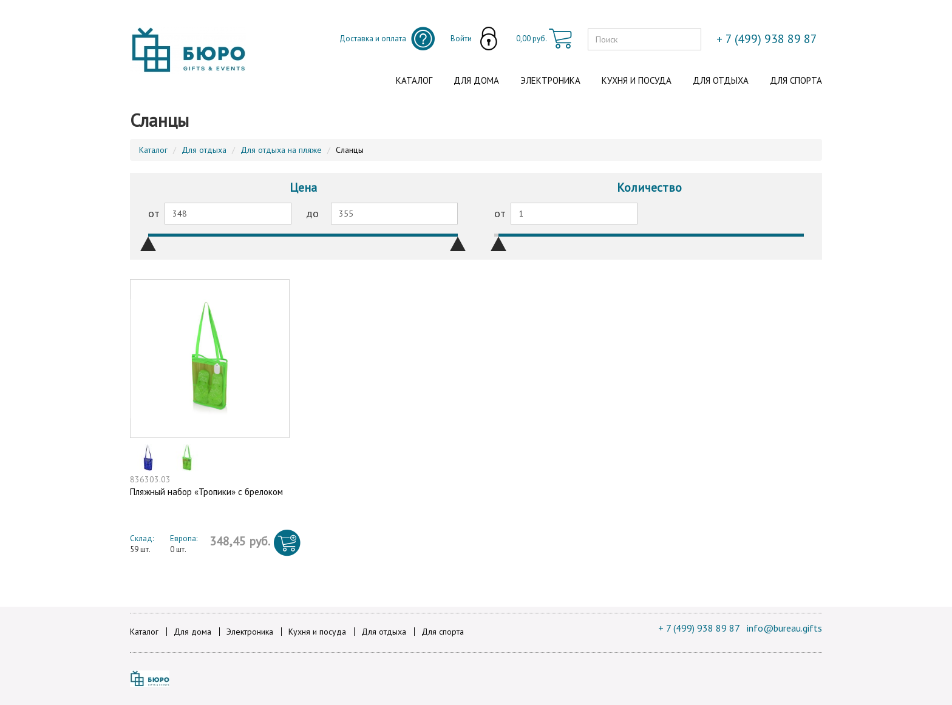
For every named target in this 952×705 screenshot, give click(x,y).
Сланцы (350, 149)
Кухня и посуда (637, 80)
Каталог (414, 80)
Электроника (550, 80)
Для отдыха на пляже (281, 149)
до (312, 213)
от (154, 213)
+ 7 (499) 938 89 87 (699, 628)
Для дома (476, 80)
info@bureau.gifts (784, 628)
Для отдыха (721, 80)
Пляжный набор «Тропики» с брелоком (206, 492)
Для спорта (796, 80)
